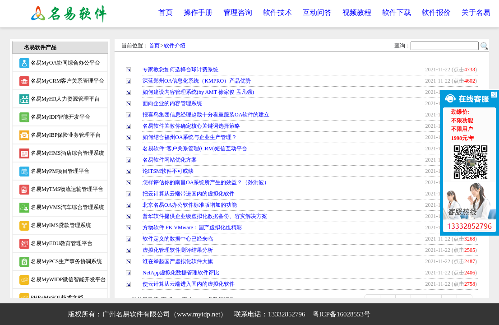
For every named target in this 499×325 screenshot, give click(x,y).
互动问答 (317, 12)
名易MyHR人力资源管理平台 (59, 99)
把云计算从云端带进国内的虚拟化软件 (189, 193)
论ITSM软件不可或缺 (168, 171)
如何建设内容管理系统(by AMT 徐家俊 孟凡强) (198, 92)
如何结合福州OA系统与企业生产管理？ (190, 137)
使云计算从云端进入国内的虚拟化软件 (189, 284)
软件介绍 (174, 45)
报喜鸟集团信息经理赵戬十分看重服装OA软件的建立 (206, 114)
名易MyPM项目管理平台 (54, 171)
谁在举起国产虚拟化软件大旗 (178, 261)
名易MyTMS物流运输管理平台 (61, 190)
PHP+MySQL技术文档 (51, 298)
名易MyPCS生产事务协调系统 (60, 262)
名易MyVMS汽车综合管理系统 (61, 208)
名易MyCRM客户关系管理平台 (61, 81)
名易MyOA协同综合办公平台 (59, 63)
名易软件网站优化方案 (170, 160)
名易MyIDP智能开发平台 (54, 117)
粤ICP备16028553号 (341, 314)
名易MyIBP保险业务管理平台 (60, 135)
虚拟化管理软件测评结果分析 (178, 250)
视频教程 (356, 12)
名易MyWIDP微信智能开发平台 (62, 280)
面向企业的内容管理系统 (172, 103)
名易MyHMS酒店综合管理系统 (61, 153)
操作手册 (198, 12)
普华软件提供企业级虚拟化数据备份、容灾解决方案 (205, 216)
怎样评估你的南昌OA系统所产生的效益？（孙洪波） (206, 182)
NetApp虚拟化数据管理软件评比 (181, 272)
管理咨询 (237, 12)
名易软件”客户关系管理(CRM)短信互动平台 (195, 148)
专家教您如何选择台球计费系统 (180, 69)
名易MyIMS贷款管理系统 (55, 226)
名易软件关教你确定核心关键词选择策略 (191, 126)
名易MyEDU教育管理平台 (55, 244)
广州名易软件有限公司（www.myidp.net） (164, 314)
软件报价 (436, 12)
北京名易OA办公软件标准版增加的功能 (190, 205)
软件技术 (277, 12)
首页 (165, 12)
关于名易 (476, 12)
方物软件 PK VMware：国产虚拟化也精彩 (192, 227)
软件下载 (396, 12)
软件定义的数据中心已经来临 (178, 239)
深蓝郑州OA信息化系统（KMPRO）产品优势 (197, 81)
